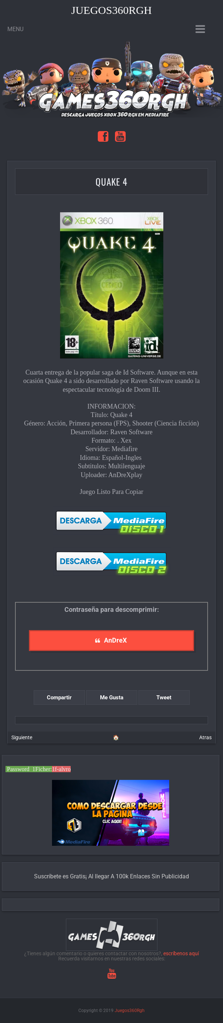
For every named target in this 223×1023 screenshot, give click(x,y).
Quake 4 (111, 181)
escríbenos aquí (181, 953)
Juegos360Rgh (111, 10)
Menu (15, 29)
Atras (205, 737)
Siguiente (21, 737)
